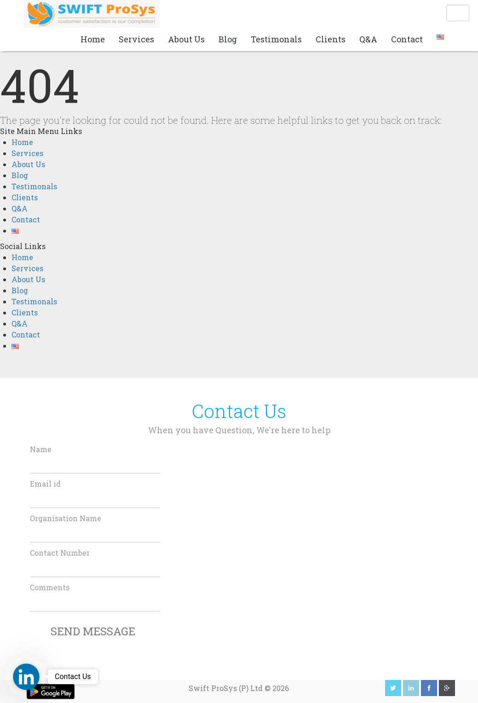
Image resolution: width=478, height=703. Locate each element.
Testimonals (276, 39)
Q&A (368, 39)
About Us (186, 39)
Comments (49, 587)
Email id (45, 483)
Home (93, 39)
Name (41, 449)
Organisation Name (65, 518)
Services (136, 39)
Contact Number (60, 553)
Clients (331, 39)
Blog (228, 39)
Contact (407, 39)
